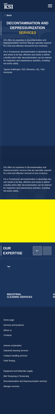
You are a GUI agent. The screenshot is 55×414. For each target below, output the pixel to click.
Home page (9, 320)
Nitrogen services (11, 386)
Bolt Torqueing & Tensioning (16, 376)
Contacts (8, 335)
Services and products (14, 325)
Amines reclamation (13, 345)
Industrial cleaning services (16, 350)
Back (9, 15)
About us (8, 330)
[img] (25, 283)
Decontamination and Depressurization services (25, 381)
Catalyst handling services (15, 355)
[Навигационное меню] (50, 5)
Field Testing (9, 361)
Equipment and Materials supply (18, 371)
